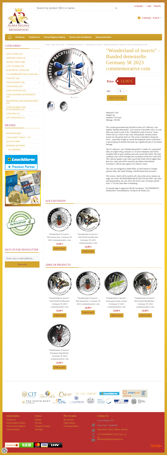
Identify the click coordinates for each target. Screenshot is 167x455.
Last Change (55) (15, 66)
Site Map (39, 429)
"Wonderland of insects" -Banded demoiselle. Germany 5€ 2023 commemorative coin (116, 45)
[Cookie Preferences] (5, 450)
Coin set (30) (12, 78)
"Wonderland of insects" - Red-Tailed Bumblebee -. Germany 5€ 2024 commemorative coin (145, 302)
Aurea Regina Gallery (54, 37)
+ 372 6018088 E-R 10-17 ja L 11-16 (112, 434)
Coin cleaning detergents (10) (21, 95)
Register (157, 6)
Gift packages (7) (15, 118)
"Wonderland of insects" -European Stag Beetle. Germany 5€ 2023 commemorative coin (59, 354)
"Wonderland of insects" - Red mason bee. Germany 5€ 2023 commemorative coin (59, 237)
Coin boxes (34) (14, 86)
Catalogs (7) (13, 113)
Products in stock (42, 426)
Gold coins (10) (14, 54)
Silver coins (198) (15, 62)
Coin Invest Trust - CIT (18, 137)
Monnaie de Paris (15, 146)
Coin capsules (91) (16, 90)
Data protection (103, 37)
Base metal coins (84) (17, 70)
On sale (38, 423)
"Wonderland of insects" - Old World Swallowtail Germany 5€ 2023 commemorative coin (88, 238)
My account (69, 420)
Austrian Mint (13, 133)
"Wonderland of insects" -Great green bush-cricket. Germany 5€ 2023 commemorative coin (117, 302)
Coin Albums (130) (15, 82)
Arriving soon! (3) (15, 58)
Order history (69, 423)
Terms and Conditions (80, 37)
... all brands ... (14, 150)
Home (48, 45)
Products (20, 37)
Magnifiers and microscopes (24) (22, 102)
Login (149, 6)
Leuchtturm (13, 141)
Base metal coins (58, 45)
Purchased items (71, 426)
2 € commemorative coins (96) (22, 74)
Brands (38, 420)
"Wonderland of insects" (75, 45)
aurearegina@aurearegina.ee (110, 439)
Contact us (34, 37)
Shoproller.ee (156, 445)
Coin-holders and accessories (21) (16, 108)
